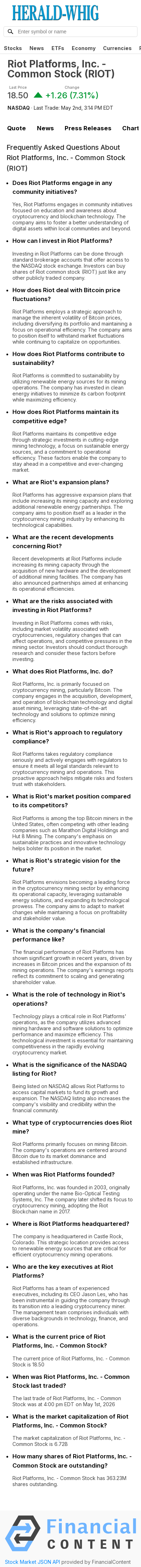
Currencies (117, 48)
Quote (16, 128)
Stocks (13, 48)
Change (72, 87)
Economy (84, 48)
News (36, 48)
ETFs (57, 48)
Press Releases (88, 128)
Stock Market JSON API (32, 1562)
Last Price (18, 87)
